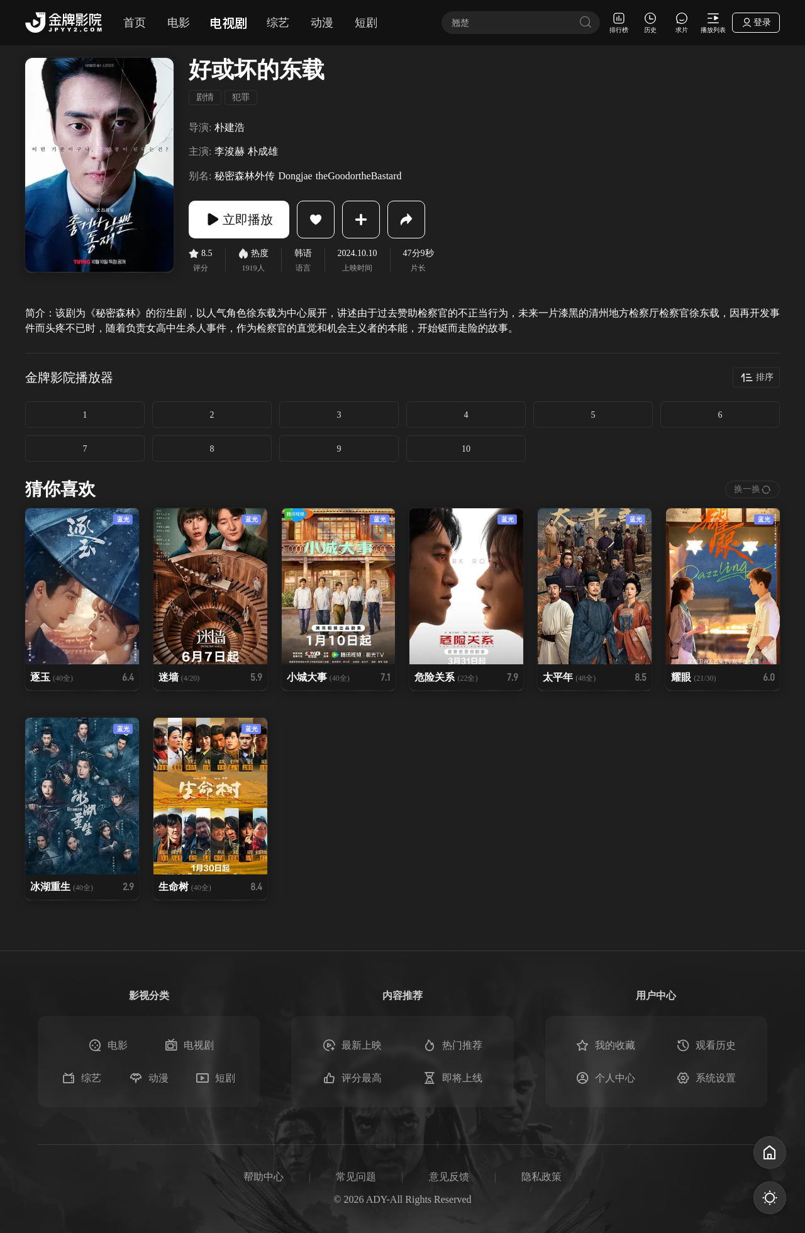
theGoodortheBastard (359, 175)
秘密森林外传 (244, 175)
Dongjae (295, 175)
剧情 (205, 97)
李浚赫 (229, 151)
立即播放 (239, 219)
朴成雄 (263, 151)
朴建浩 (229, 127)
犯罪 (241, 97)
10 (466, 449)
